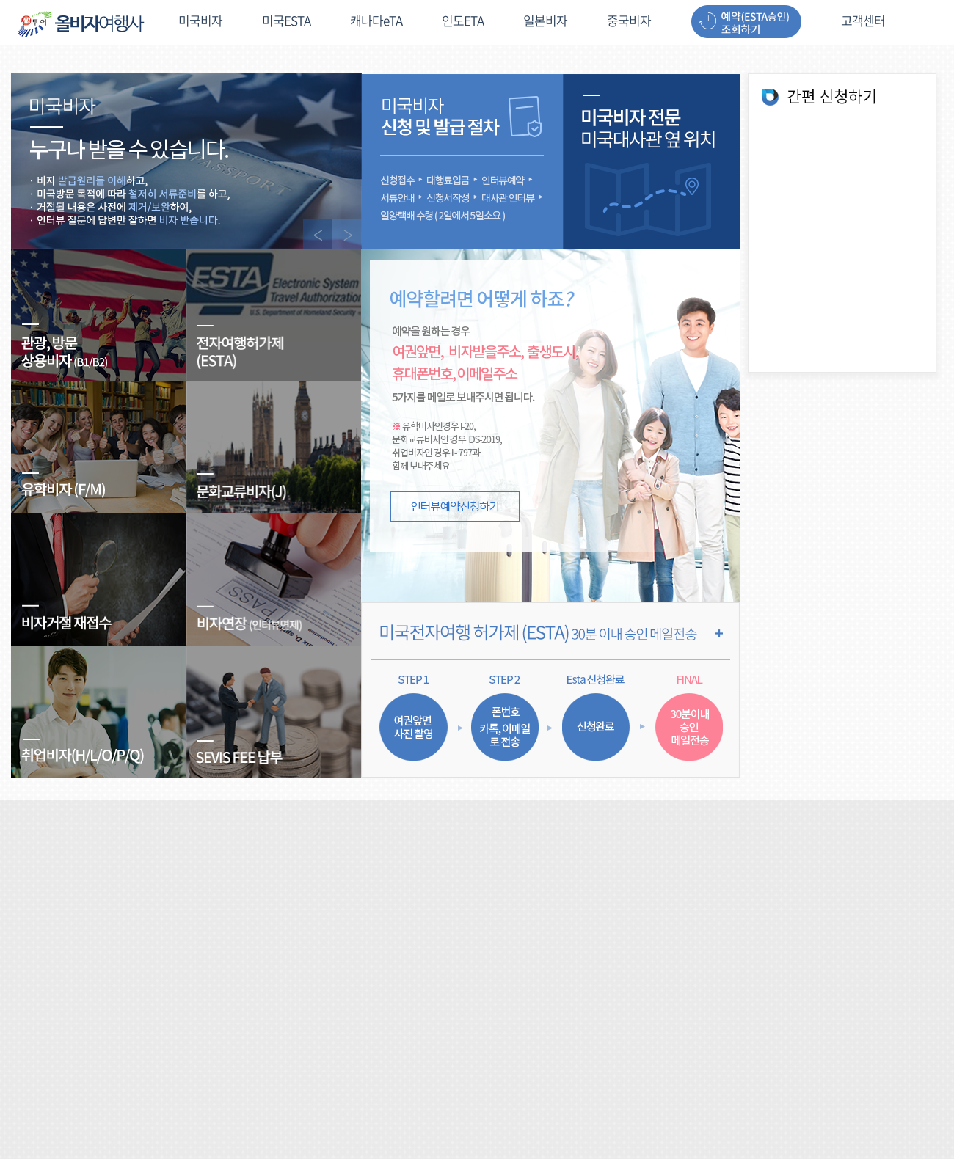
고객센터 (863, 21)
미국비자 (200, 21)
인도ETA (463, 21)
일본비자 (545, 21)
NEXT (347, 234)
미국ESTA (286, 21)
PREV (317, 234)
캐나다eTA (376, 21)
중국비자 (629, 21)
